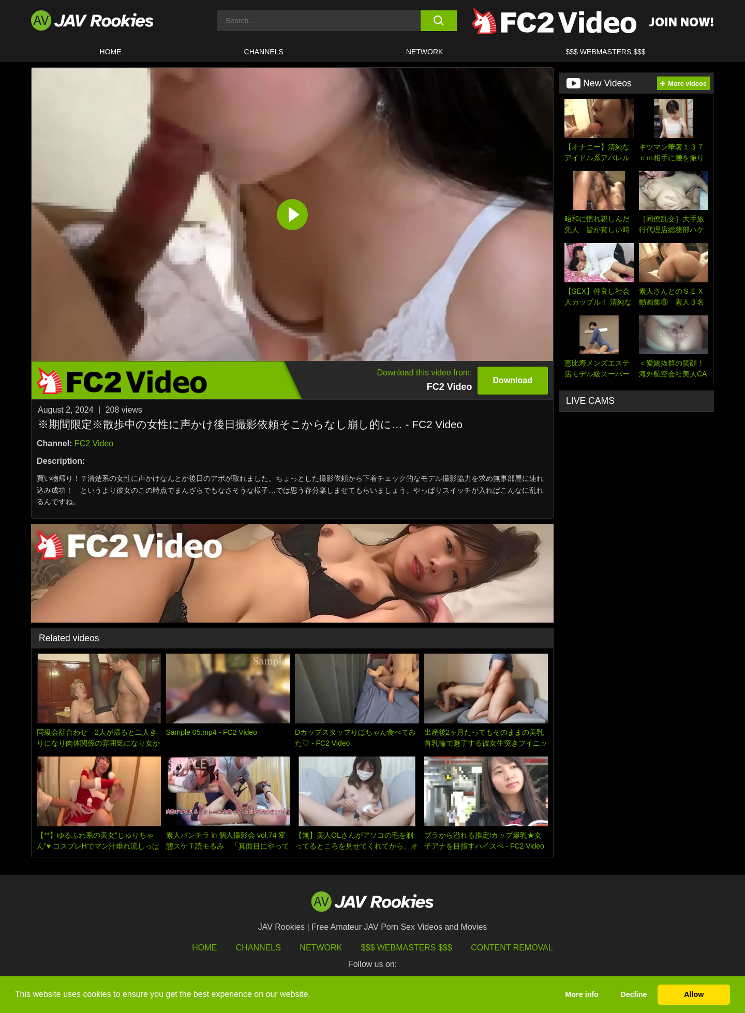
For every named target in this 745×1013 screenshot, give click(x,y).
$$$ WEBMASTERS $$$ (605, 52)
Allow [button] (694, 994)
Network (424, 52)
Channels (264, 52)
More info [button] (582, 994)
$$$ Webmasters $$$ (406, 947)
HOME (111, 52)
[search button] (438, 20)
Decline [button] (633, 994)
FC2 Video (93, 443)
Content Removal (512, 947)
